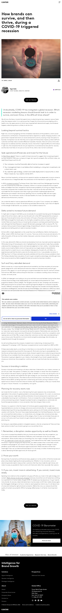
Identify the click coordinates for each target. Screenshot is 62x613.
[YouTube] (38, 600)
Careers (4, 601)
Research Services (40, 555)
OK (46, 318)
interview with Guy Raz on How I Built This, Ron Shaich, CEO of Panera (35, 327)
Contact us (5, 598)
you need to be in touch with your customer (18, 440)
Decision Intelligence (8, 578)
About (3, 589)
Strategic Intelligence (8, 581)
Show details (53, 313)
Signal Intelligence (7, 575)
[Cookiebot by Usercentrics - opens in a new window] (53, 293)
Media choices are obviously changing (18, 478)
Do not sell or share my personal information (16, 318)
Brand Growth (52, 555)
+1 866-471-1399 (37, 597)
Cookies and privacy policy (43, 604)
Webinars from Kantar (38, 575)
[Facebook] (35, 600)
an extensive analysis (12, 183)
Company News (6, 595)
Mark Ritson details (9, 156)
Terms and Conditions (28, 604)
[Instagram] (33, 600)
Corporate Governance (8, 592)
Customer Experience (26, 555)
